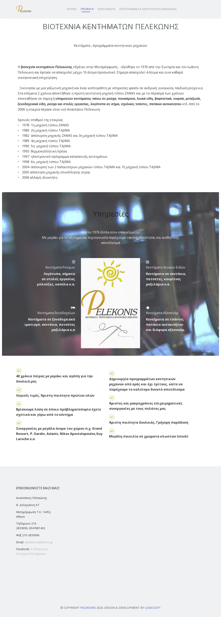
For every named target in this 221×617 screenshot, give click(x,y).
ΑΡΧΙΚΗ (71, 9)
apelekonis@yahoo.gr (39, 542)
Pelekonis (88, 608)
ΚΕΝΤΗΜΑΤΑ (106, 9)
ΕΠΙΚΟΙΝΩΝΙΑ (108, 27)
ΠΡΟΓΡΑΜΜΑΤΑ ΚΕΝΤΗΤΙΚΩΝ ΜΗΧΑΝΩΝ (147, 9)
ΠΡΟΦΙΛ (86, 9)
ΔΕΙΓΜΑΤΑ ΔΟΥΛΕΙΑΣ (81, 27)
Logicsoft (153, 608)
